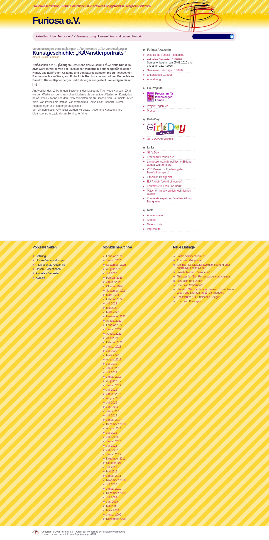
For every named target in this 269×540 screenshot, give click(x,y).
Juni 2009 (112, 501)
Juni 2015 (112, 407)
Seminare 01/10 (94, 49)
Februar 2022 (114, 325)
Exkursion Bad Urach (189, 280)
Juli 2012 (111, 445)
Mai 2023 (111, 307)
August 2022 (113, 320)
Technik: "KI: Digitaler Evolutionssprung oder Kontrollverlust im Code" (203, 266)
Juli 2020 (111, 351)
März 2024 (112, 295)
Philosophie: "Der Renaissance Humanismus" (204, 276)
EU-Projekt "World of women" (164, 181)
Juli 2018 (111, 372)
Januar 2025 (113, 282)
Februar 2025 (114, 277)
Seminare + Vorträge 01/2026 (165, 70)
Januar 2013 (113, 441)
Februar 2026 (114, 256)
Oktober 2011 (114, 463)
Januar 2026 (113, 260)
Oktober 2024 (114, 286)
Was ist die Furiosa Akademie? (165, 54)
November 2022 (115, 316)
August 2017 (113, 381)
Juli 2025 (111, 273)
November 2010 (115, 480)
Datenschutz (154, 224)
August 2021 (113, 333)
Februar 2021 (114, 342)
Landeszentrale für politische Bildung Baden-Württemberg (169, 163)
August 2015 (113, 398)
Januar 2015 (113, 411)
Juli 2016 (111, 389)
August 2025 (113, 269)
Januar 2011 (113, 475)
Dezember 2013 (115, 424)
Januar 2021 (113, 346)
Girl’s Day (153, 152)
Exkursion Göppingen (189, 260)
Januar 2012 (113, 454)
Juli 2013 (111, 432)
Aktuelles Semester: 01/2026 (164, 59)
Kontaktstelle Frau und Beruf (164, 186)
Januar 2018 (113, 376)
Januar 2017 (113, 385)
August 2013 (113, 428)
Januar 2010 (113, 488)
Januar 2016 (113, 394)
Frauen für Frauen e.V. (160, 157)
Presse (151, 110)
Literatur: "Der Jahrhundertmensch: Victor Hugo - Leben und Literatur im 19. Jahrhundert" (205, 291)
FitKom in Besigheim (159, 177)
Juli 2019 (111, 363)
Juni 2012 (112, 450)
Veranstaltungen (43, 49)
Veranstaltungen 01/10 (69, 49)
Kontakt (151, 219)
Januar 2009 (113, 514)
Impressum (153, 229)
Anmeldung (154, 79)
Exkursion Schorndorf (189, 285)
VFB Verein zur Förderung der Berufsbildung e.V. (165, 171)
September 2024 (116, 290)
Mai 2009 (111, 506)
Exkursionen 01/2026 (160, 74)
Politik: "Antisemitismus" (190, 256)
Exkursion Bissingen (188, 301)
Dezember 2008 (115, 519)
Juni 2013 (112, 437)
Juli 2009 (111, 497)
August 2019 (113, 359)
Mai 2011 (111, 471)
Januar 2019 (113, 368)
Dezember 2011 (115, 458)
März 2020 (112, 355)
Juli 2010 (111, 484)
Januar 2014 (113, 419)
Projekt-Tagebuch (157, 106)
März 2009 (112, 510)
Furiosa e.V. (56, 20)
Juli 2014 (111, 415)
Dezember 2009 (115, 493)
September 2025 (116, 264)
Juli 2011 (111, 467)
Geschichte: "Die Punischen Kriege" (198, 297)
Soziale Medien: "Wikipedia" (193, 272)
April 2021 (112, 338)
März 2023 (112, 312)
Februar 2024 (114, 299)
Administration (155, 215)
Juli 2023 (111, 303)
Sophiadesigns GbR (85, 534)
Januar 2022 (113, 329)
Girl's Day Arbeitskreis (160, 138)
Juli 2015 (111, 402)
